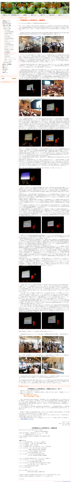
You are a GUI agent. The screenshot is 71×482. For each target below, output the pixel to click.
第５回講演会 (7, 52)
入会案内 (24, 15)
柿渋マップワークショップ (9, 57)
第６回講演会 (7, 56)
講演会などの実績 (7, 28)
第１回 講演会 (7, 30)
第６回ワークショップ (9, 54)
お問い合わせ (52, 15)
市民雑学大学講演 (8, 33)
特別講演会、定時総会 (9, 49)
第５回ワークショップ (9, 48)
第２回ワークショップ (9, 39)
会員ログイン (61, 15)
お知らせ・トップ (6, 15)
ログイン (49, 0)
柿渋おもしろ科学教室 (6, 64)
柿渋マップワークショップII (10, 59)
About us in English (6, 23)
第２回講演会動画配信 (9, 38)
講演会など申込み (7, 26)
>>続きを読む (21, 479)
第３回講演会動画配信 (9, 44)
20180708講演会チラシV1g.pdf (27, 419)
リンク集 (4, 70)
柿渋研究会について (16, 15)
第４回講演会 (7, 51)
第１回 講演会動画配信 (9, 31)
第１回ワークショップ (9, 35)
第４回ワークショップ (9, 46)
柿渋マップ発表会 (8, 61)
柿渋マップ (43, 15)
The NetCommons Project (66, 481)
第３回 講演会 (7, 43)
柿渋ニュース (33, 15)
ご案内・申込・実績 (6, 25)
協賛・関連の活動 (7, 62)
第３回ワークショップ (9, 41)
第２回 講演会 (7, 36)
